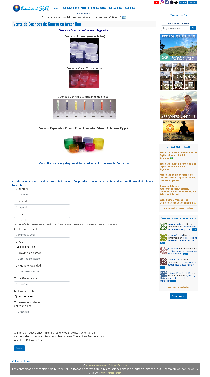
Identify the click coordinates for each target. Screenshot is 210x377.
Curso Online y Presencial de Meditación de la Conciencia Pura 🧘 (178, 201)
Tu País (18, 241)
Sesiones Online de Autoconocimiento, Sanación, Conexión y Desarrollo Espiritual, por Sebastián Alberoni (178, 190)
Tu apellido (21, 201)
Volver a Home (21, 361)
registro (192, 2)
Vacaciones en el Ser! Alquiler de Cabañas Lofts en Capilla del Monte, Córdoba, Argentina (178, 177)
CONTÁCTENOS (115, 8)
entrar (183, 2)
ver (194, 229)
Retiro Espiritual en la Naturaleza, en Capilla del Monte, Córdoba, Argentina (178, 166)
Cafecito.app (178, 296)
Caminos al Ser (179, 15)
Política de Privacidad (118, 365)
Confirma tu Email (25, 229)
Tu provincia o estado (28, 253)
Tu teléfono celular (26, 278)
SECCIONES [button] (130, 8)
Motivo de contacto (26, 291)
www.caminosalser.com (95, 365)
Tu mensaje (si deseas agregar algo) (28, 304)
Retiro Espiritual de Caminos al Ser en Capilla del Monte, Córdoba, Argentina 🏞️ (178, 155)
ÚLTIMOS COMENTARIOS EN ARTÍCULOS (178, 218)
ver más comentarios (178, 287)
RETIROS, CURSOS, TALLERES (76, 8)
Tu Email (19, 214)
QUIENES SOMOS (98, 8)
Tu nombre (21, 188)
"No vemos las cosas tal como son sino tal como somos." (81, 17)
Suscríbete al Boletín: (178, 23)
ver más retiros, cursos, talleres (179, 208)
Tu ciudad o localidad (27, 265)
